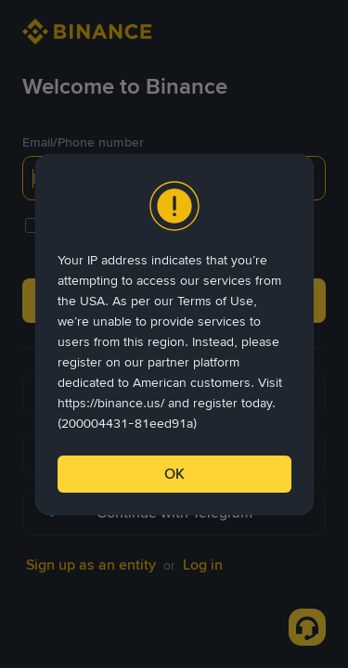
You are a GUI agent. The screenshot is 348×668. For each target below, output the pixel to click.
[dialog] (174, 334)
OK (174, 473)
